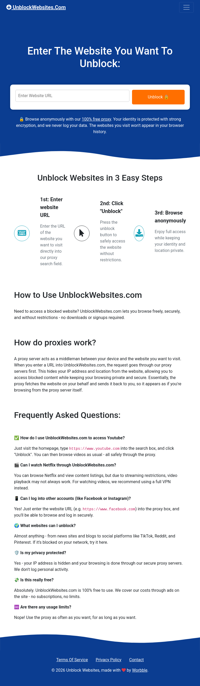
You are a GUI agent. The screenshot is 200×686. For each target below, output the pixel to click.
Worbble (139, 670)
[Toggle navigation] (186, 7)
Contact (136, 659)
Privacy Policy (109, 659)
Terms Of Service (72, 659)
